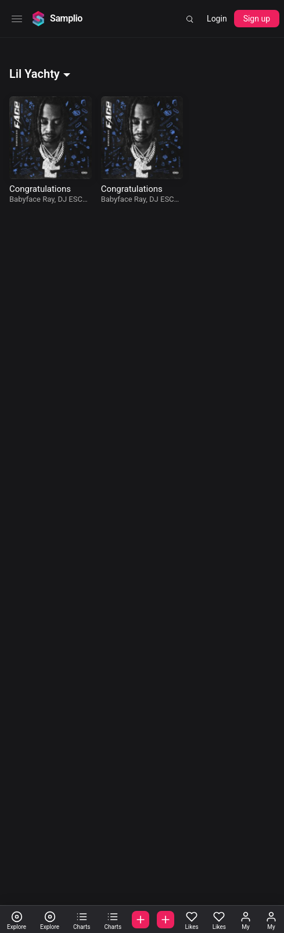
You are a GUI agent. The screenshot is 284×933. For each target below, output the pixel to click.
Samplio (66, 18)
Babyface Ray (32, 199)
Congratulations (40, 189)
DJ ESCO (72, 199)
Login (217, 18)
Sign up (256, 18)
